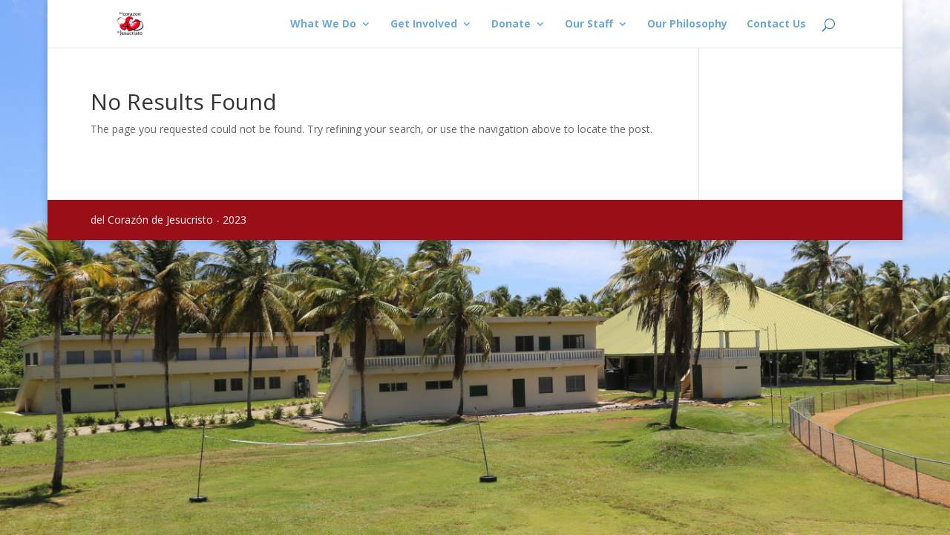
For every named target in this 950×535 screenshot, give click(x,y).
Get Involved (423, 24)
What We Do (323, 24)
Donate (511, 24)
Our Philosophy (687, 24)
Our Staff (589, 24)
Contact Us (776, 24)
